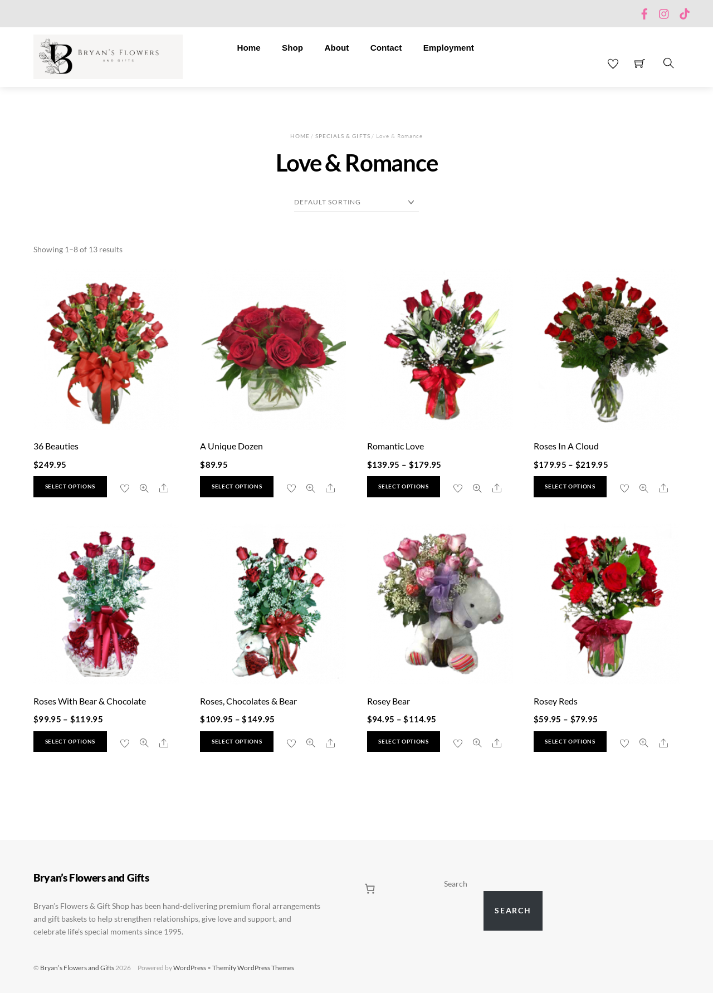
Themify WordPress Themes (253, 967)
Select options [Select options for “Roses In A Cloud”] (570, 486)
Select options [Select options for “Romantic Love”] (403, 486)
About (336, 47)
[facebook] (644, 11)
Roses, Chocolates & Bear (248, 701)
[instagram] (664, 11)
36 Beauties (56, 446)
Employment (448, 47)
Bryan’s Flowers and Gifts (77, 967)
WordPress (189, 967)
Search (455, 883)
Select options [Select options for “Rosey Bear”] (403, 741)
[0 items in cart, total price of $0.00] (369, 888)
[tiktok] (684, 11)
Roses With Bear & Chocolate (89, 701)
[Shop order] (356, 202)
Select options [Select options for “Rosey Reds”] (570, 741)
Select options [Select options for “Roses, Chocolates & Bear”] (237, 741)
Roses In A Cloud (566, 446)
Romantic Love (395, 446)
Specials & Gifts (342, 136)
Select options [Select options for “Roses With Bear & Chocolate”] (70, 741)
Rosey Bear (388, 701)
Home (248, 47)
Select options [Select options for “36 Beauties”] (70, 486)
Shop (292, 47)
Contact (386, 47)
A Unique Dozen (231, 446)
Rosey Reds (556, 701)
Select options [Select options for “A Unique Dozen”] (237, 486)
